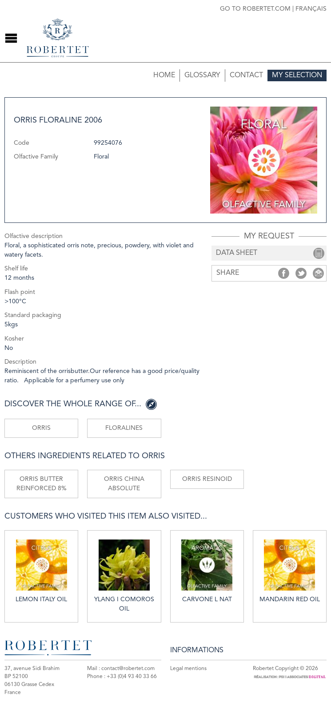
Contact (246, 75)
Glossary (202, 75)
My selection (297, 75)
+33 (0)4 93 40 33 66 (132, 676)
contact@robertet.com (128, 668)
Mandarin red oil (289, 571)
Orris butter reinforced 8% (41, 484)
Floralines (124, 428)
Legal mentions (188, 668)
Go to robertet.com (255, 9)
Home (164, 75)
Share (283, 273)
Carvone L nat (206, 571)
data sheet (236, 253)
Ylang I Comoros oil (124, 575)
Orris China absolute (124, 484)
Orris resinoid (207, 479)
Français (311, 9)
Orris (41, 428)
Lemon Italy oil (41, 571)
